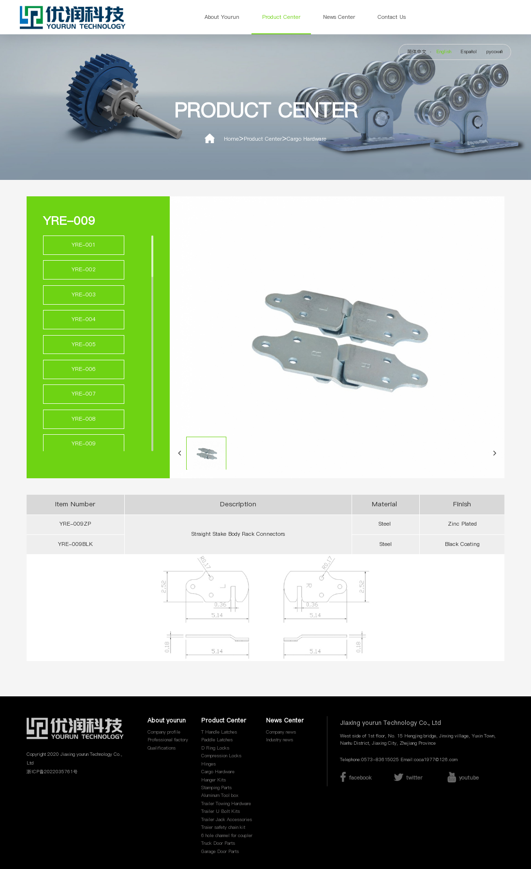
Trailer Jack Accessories (226, 820)
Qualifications (162, 748)
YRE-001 (84, 245)
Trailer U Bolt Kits (220, 811)
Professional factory (168, 740)
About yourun (222, 17)
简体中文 (417, 52)
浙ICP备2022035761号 (52, 772)
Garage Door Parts (220, 851)
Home (231, 139)
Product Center (281, 17)
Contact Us (392, 17)
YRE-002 (84, 269)
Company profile (164, 732)
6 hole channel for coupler (226, 836)
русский (494, 52)
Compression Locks (221, 756)
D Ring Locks (215, 748)
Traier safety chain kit (223, 827)
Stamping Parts (216, 788)
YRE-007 (84, 394)
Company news (281, 732)
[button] (179, 453)
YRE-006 (84, 369)
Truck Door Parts (218, 843)
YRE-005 (84, 344)
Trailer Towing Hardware (226, 804)
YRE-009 (84, 444)
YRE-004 (84, 319)
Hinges (208, 764)
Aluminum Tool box (219, 795)
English (443, 52)
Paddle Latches (217, 740)
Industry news (279, 740)
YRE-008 (84, 419)
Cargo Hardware (306, 139)
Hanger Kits (213, 780)
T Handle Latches (219, 732)
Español (468, 52)
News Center (339, 17)
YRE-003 (84, 295)
